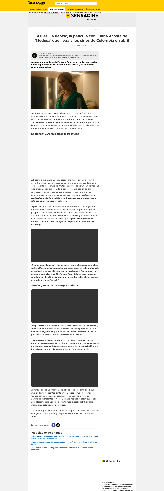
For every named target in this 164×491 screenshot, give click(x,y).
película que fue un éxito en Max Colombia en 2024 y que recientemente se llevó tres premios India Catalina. (63, 340)
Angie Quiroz (43, 62)
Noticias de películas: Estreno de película (73, 37)
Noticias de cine (55, 37)
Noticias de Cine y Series (42, 37)
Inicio (32, 37)
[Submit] (95, 3)
